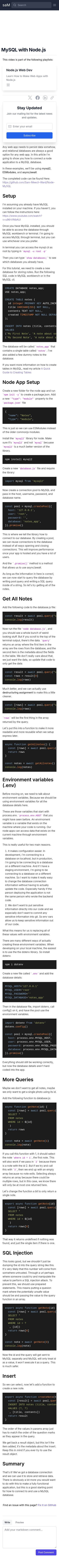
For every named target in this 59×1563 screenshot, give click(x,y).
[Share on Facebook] (37, 97)
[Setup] (29, 196)
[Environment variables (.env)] (29, 782)
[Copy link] (52, 97)
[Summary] (29, 1464)
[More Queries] (29, 1079)
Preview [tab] (19, 1522)
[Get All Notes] (29, 599)
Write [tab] (7, 1522)
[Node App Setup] (29, 382)
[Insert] (29, 1376)
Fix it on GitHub (47, 1505)
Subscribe (29, 135)
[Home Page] (6, 5)
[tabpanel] (29, 1537)
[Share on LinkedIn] (45, 97)
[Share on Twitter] (30, 97)
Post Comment (46, 1552)
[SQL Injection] (29, 1253)
